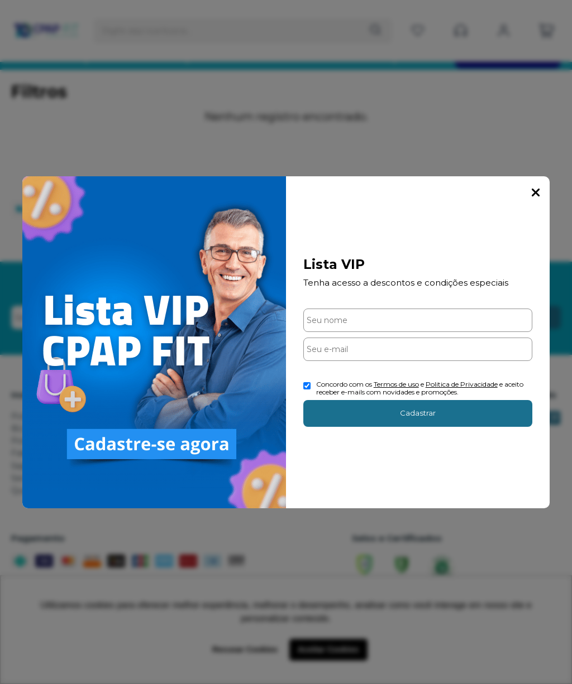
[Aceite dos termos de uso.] (307, 385)
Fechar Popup (535, 192)
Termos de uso (396, 384)
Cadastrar (418, 412)
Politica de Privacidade (462, 384)
